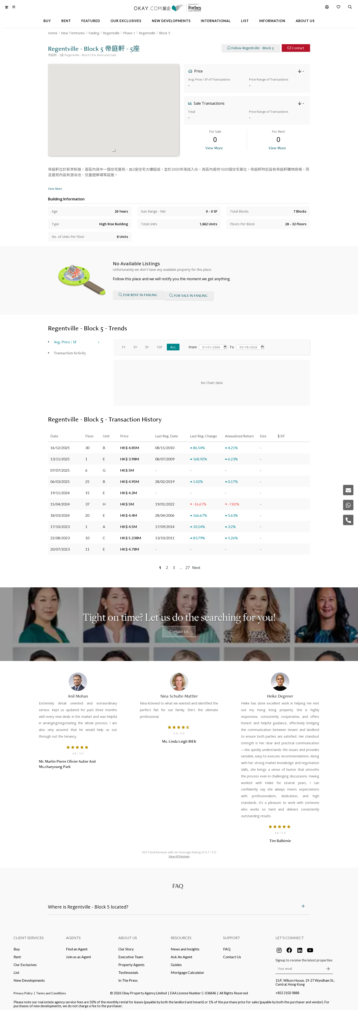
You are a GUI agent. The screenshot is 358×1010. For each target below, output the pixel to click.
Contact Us (179, 629)
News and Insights (185, 946)
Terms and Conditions (51, 991)
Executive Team (130, 954)
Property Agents (131, 962)
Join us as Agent (78, 954)
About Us (127, 935)
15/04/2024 (60, 501)
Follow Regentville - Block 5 (250, 48)
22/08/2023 (60, 535)
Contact (295, 48)
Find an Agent (77, 946)
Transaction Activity (70, 350)
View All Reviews (179, 854)
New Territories (73, 33)
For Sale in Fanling (190, 294)
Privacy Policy (23, 991)
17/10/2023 (60, 524)
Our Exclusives (25, 962)
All (173, 344)
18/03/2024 (60, 513)
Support (231, 935)
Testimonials (128, 970)
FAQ (226, 946)
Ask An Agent (181, 954)
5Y (147, 344)
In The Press (128, 977)
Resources (181, 935)
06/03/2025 (60, 479)
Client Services (29, 935)
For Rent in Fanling (138, 294)
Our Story (126, 946)
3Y (135, 344)
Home (52, 33)
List (16, 970)
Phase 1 (129, 33)
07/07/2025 (60, 467)
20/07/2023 (60, 546)
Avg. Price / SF (65, 339)
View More (214, 147)
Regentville (111, 33)
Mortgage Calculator (187, 970)
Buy (17, 946)
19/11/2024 (60, 490)
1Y (123, 344)
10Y (159, 344)
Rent (17, 954)
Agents (73, 935)
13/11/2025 (60, 456)
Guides (176, 962)
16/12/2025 (60, 445)
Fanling (93, 33)
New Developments (29, 977)
